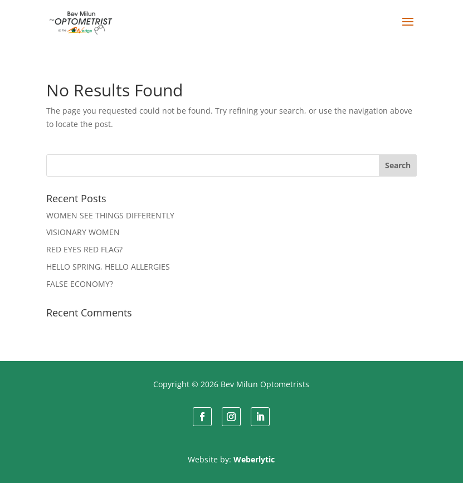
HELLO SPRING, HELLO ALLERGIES (108, 266)
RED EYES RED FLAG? (84, 249)
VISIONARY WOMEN (83, 232)
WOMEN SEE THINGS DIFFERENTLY (110, 215)
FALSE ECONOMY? (79, 284)
